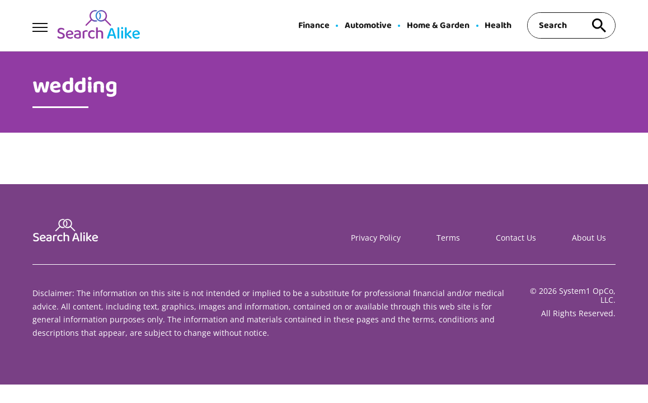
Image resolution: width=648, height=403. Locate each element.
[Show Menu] (40, 24)
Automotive (368, 25)
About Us (589, 237)
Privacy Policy (376, 237)
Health (498, 25)
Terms (448, 237)
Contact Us (516, 237)
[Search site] (599, 25)
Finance (314, 25)
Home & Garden (438, 25)
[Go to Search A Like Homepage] (98, 25)
